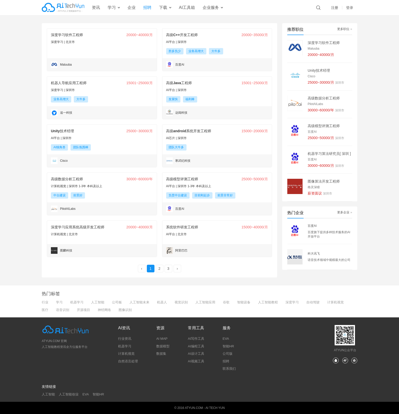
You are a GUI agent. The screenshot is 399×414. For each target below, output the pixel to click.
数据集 (161, 354)
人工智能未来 (139, 302)
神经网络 (104, 310)
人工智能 (97, 302)
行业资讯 (124, 339)
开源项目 (83, 310)
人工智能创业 (69, 394)
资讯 (96, 7)
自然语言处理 (128, 361)
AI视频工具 (196, 361)
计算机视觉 (335, 302)
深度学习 (292, 302)
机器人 (162, 302)
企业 (131, 7)
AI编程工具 (196, 346)
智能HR (228, 346)
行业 (45, 302)
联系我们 (229, 369)
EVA (226, 339)
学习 (59, 302)
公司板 (117, 302)
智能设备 (243, 302)
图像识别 (125, 310)
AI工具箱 (187, 7)
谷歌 (226, 302)
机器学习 (76, 302)
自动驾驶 (313, 302)
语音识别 (62, 310)
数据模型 (162, 346)
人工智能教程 (268, 302)
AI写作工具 (196, 339)
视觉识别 (181, 302)
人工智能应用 (205, 302)
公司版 (228, 354)
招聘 (147, 7)
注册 (334, 8)
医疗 (45, 310)
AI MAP (161, 339)
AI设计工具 (196, 354)
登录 (349, 8)
